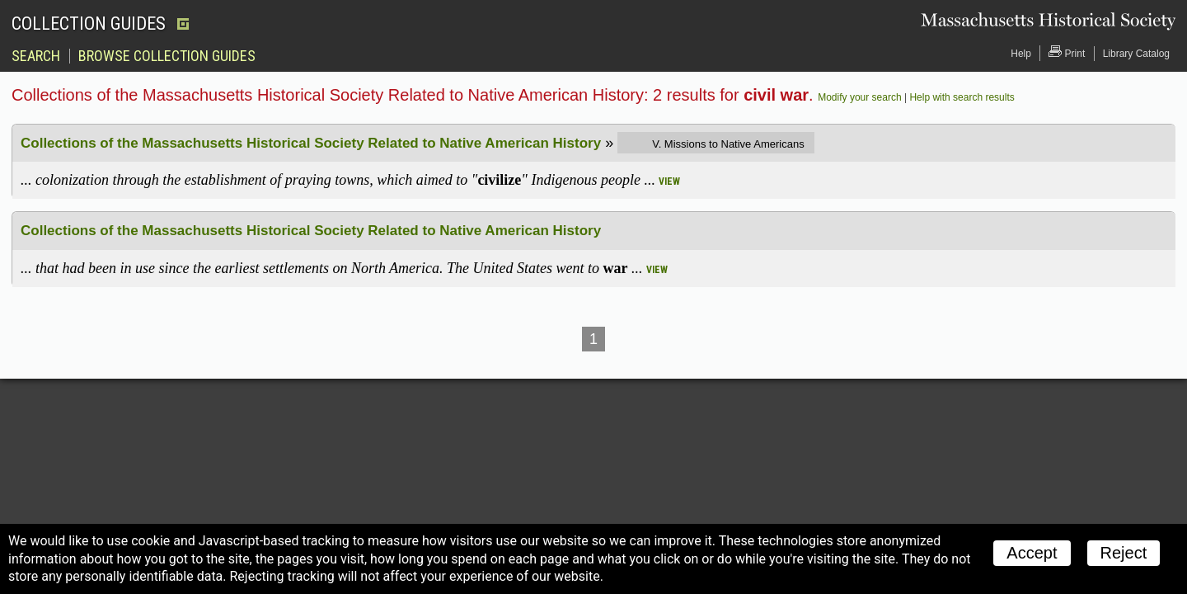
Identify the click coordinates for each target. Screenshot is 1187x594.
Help (1021, 53)
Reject (1123, 553)
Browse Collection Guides (167, 56)
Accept (1031, 553)
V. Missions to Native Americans (728, 144)
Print (1067, 52)
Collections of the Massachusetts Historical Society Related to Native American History (311, 143)
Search (36, 56)
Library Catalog (1136, 53)
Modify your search (859, 97)
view (669, 181)
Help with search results (961, 97)
